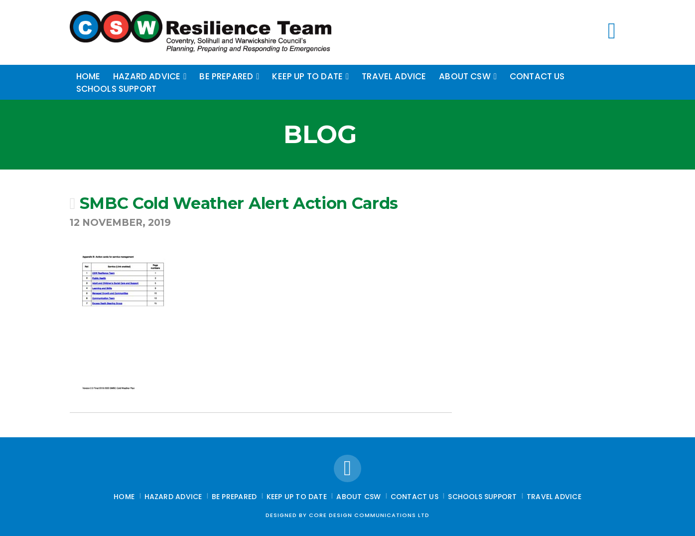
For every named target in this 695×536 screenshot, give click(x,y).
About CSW (358, 497)
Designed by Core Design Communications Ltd (347, 515)
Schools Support (482, 497)
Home (124, 497)
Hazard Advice (173, 497)
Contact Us (414, 497)
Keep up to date (297, 497)
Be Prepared (234, 497)
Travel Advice (554, 497)
